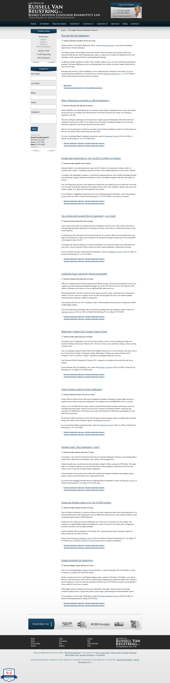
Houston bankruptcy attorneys (74, 88)
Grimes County (116, 653)
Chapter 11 (43, 42)
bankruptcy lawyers (112, 136)
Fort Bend (124, 653)
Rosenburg (90, 655)
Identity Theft (43, 51)
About (33, 641)
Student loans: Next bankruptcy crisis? (80, 447)
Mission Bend (69, 655)
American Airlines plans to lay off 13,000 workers (86, 502)
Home (63, 30)
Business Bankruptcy (44, 47)
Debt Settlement (43, 58)
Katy (97, 653)
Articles (33, 646)
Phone (33, 93)
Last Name (35, 83)
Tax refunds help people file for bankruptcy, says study (88, 215)
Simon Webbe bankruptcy (93, 88)
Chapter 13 (43, 44)
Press (89, 646)
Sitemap (61, 646)
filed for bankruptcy (108, 45)
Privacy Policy (35, 135)
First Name (35, 74)
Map (88, 641)
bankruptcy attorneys (106, 367)
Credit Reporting (44, 54)
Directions (34, 147)
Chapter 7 (43, 39)
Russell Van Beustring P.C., (113, 74)
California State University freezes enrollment (84, 273)
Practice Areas (35, 643)
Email (33, 102)
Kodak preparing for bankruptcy (77, 560)
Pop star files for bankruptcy (75, 35)
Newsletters (63, 641)
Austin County (105, 653)
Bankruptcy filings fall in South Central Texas (84, 331)
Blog (60, 643)
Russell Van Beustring (72, 653)
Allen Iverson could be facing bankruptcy (82, 389)
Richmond (101, 655)
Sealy (77, 655)
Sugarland (82, 655)
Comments (35, 112)
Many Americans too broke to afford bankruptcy (85, 100)
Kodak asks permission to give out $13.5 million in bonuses (91, 158)
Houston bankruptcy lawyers (94, 143)
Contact (90, 638)
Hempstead (132, 653)
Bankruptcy (68, 85)
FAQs (61, 638)
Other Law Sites (92, 643)
